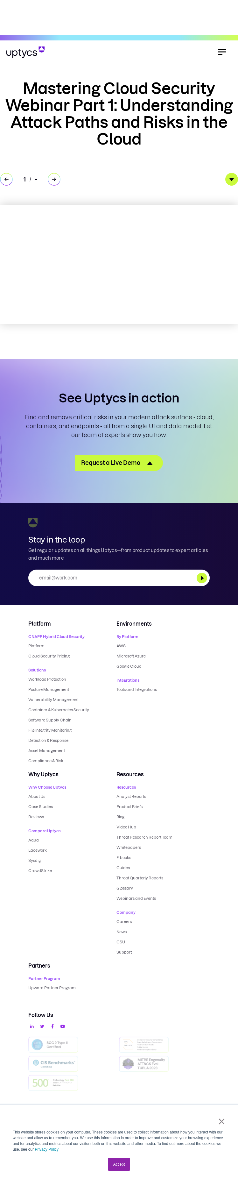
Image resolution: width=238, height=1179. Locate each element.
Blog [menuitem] (120, 817)
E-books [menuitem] (123, 858)
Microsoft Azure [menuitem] (131, 656)
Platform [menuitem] (36, 646)
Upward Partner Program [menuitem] (52, 988)
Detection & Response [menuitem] (48, 740)
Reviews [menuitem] (36, 817)
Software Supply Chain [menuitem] (50, 720)
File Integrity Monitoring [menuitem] (50, 730)
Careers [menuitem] (124, 922)
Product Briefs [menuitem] (129, 807)
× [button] (221, 1121)
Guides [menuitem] (123, 868)
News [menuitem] (121, 932)
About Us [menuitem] (36, 796)
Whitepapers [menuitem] (128, 847)
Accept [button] (119, 1164)
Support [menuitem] (124, 952)
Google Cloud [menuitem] (129, 666)
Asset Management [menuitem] (46, 751)
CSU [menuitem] (120, 942)
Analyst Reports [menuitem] (131, 796)
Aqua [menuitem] (33, 840)
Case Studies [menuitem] (40, 807)
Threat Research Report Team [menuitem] (144, 837)
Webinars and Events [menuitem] (136, 898)
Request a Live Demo (110, 463)
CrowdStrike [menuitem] (40, 871)
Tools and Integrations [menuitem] (136, 689)
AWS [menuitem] (121, 646)
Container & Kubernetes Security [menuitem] (58, 710)
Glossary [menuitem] (124, 888)
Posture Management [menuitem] (48, 689)
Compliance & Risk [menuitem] (45, 761)
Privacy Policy (47, 1149)
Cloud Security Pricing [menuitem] (49, 656)
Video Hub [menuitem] (126, 827)
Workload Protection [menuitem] (47, 679)
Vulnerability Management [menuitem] (53, 700)
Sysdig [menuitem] (34, 860)
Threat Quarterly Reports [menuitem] (139, 878)
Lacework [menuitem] (37, 850)
